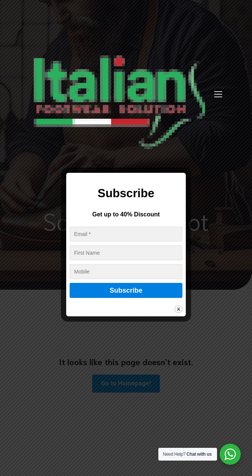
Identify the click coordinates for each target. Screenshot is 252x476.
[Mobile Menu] (218, 94)
